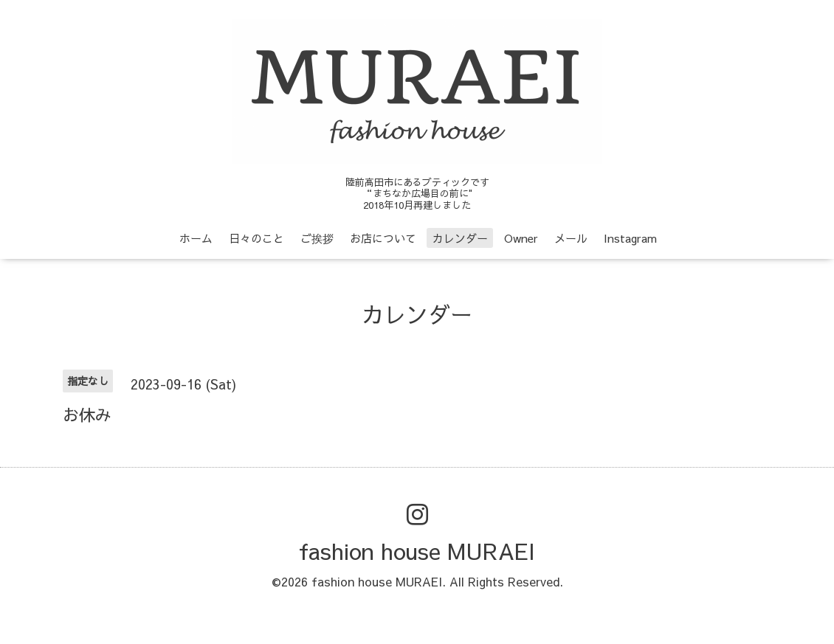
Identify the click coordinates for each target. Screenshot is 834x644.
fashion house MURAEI (417, 551)
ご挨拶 (317, 238)
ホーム (196, 238)
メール (570, 238)
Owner (521, 238)
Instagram (630, 238)
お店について (383, 238)
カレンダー (460, 238)
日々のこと (256, 238)
